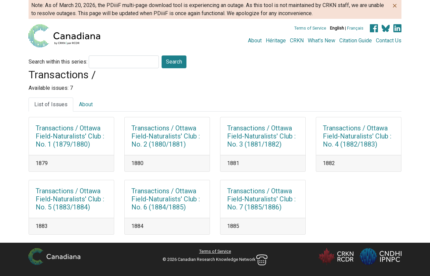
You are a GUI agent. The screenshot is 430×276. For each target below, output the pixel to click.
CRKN (297, 40)
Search (174, 61)
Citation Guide (355, 40)
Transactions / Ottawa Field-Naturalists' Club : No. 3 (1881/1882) (261, 136)
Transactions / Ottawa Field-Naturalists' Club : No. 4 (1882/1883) (357, 136)
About (255, 40)
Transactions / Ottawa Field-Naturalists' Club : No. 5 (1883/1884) (70, 199)
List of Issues (51, 104)
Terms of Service (310, 28)
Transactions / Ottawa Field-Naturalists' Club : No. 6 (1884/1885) (165, 199)
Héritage (276, 40)
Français (355, 28)
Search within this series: (58, 61)
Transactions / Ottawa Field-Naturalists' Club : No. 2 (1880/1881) (165, 136)
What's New (321, 40)
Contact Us (388, 40)
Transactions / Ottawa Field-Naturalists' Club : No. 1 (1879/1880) (70, 136)
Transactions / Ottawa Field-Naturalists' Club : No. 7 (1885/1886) (261, 199)
